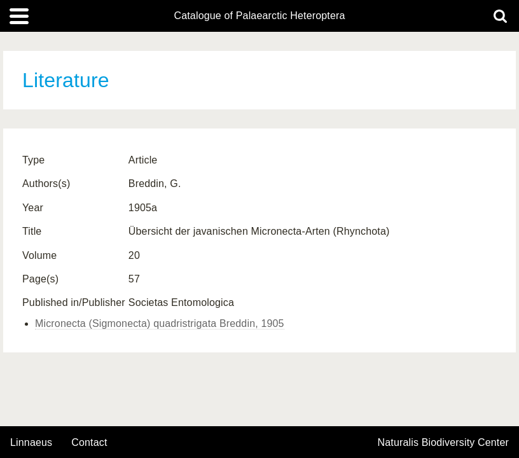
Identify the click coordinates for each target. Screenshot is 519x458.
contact (89, 442)
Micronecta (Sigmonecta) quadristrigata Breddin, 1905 (159, 323)
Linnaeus (31, 443)
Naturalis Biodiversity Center (443, 443)
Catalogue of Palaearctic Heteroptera (259, 16)
